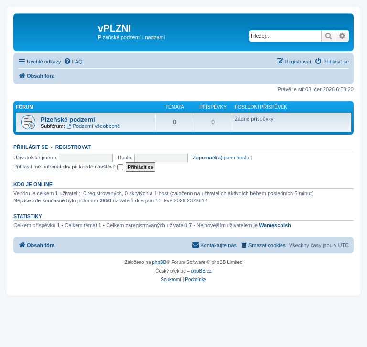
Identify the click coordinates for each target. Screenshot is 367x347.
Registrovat (73, 147)
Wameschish (275, 225)
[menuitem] (73, 61)
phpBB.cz (201, 270)
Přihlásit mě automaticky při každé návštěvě (68, 166)
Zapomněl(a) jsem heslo (221, 157)
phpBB (159, 262)
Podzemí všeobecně (93, 126)
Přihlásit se (30, 147)
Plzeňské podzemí (68, 119)
